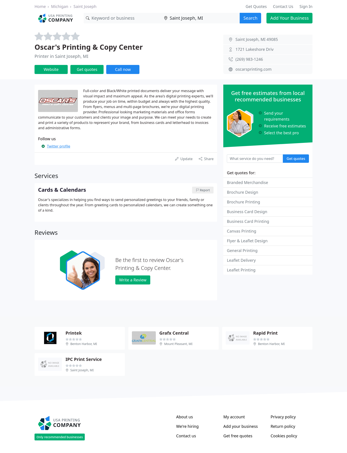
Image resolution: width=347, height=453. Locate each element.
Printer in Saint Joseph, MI (61, 56)
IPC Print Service (84, 359)
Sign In (305, 6)
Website (51, 69)
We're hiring (187, 426)
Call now (123, 69)
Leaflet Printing (241, 270)
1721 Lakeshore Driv (254, 49)
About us (184, 416)
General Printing (242, 250)
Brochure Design (242, 192)
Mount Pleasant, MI (178, 344)
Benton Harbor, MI (83, 344)
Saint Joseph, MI (82, 370)
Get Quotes (256, 6)
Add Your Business (289, 18)
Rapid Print (265, 333)
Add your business (240, 426)
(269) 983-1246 (249, 59)
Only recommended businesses (60, 437)
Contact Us (283, 6)
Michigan (59, 6)
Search (250, 18)
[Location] (201, 18)
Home (40, 6)
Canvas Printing (241, 231)
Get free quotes (237, 435)
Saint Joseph (84, 6)
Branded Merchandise (247, 182)
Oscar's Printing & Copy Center (89, 47)
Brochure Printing (243, 202)
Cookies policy (284, 435)
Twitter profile (58, 146)
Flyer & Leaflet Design (247, 240)
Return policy (283, 426)
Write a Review (132, 279)
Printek (74, 333)
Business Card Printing (248, 221)
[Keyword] (123, 18)
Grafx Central (174, 333)
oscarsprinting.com (253, 69)
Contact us (186, 435)
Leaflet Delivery (241, 260)
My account (234, 416)
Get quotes (87, 69)
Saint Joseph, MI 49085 (256, 39)
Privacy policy (283, 416)
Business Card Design (247, 211)
